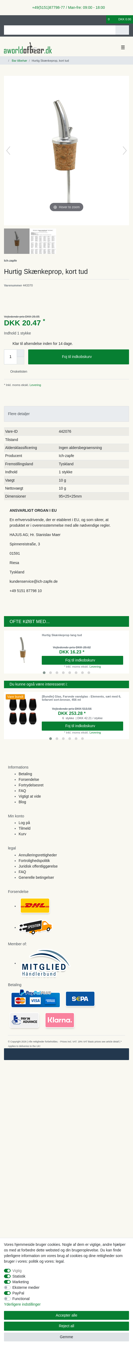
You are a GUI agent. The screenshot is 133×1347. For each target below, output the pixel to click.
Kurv (22, 834)
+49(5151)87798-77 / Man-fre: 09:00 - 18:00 (66, 7)
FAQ (22, 791)
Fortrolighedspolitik (34, 860)
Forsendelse (29, 779)
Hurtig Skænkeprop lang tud (62, 635)
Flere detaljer (19, 414)
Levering (35, 385)
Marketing (21, 1282)
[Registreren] (14, 19)
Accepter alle (66, 1315)
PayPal (18, 1293)
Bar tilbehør (19, 60)
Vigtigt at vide (30, 796)
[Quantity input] (10, 356)
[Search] (122, 30)
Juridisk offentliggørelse (38, 866)
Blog (22, 802)
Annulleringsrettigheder (38, 855)
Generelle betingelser (36, 877)
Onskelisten (16, 371)
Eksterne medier (26, 1287)
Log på (24, 823)
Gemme (66, 1337)
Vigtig (17, 1271)
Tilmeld (25, 828)
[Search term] (59, 30)
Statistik (19, 1276)
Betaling (25, 774)
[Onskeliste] (102, 19)
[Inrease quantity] (20, 353)
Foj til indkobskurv (93, 357)
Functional (21, 1299)
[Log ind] (5, 19)
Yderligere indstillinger (22, 1304)
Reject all (66, 1326)
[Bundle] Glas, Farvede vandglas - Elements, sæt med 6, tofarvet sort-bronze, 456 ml (81, 698)
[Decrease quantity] (20, 360)
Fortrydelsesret (31, 785)
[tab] (66, 414)
